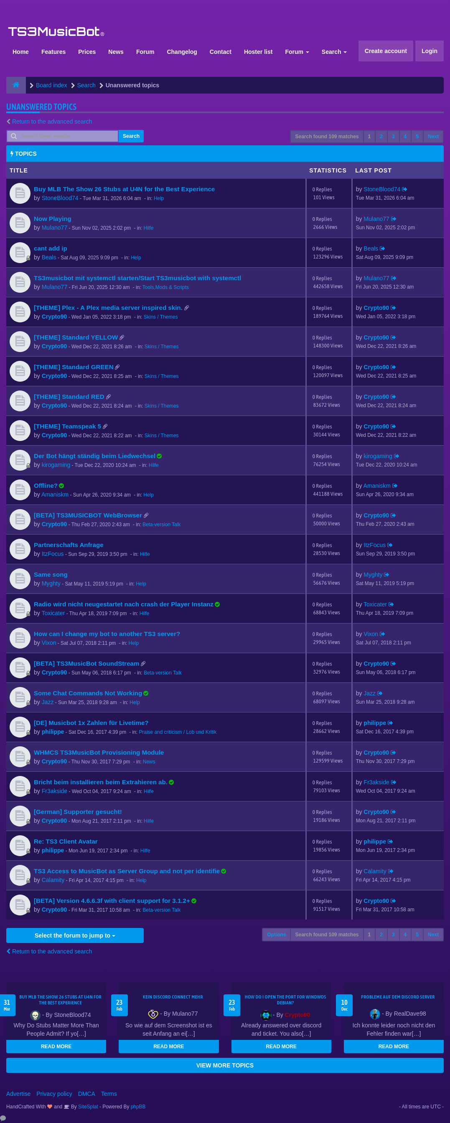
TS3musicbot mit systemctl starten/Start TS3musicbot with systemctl (137, 277)
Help (159, 198)
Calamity (53, 880)
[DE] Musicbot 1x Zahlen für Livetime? (91, 722)
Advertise (18, 1093)
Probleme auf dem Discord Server (398, 997)
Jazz (48, 702)
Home (21, 51)
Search (334, 51)
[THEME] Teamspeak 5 (67, 426)
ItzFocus (53, 553)
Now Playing (52, 218)
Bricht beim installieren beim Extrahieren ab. (101, 782)
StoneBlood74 (60, 198)
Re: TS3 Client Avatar (66, 841)
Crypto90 (54, 316)
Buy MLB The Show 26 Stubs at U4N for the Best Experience (124, 189)
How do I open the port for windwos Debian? (285, 1000)
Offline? (46, 485)
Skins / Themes (161, 317)
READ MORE (56, 1046)
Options (276, 935)
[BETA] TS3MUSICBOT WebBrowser (88, 515)
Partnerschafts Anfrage (69, 544)
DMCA (86, 1093)
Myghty (51, 583)
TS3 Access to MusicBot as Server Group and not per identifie (127, 871)
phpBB (138, 1107)
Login (429, 51)
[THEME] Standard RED (69, 396)
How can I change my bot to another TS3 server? (107, 633)
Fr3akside (54, 791)
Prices (87, 51)
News (116, 51)
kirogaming (56, 464)
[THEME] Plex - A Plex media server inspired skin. (108, 307)
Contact (220, 51)
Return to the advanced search (52, 121)
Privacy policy (54, 1093)
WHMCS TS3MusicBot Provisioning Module (99, 752)
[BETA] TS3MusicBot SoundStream (86, 663)
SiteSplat (87, 1107)
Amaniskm (55, 494)
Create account (386, 51)
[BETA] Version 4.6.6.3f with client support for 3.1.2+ (112, 900)
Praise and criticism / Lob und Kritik (177, 732)
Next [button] (433, 136)
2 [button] (381, 136)
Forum (145, 51)
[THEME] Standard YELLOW (76, 337)
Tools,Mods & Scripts (165, 287)
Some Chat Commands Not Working (88, 693)
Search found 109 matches (326, 136)
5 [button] (417, 136)
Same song (51, 574)
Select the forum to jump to (75, 935)
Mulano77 (55, 227)
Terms (109, 1093)
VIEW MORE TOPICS (225, 1065)
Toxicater (53, 613)
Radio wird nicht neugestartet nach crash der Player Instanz (124, 604)
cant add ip (50, 248)
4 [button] (405, 136)
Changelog (182, 51)
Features (53, 51)
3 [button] (393, 136)
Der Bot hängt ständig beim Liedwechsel (94, 455)
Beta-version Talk (161, 524)
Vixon (49, 642)
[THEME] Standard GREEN (74, 366)
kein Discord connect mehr (173, 997)
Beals (49, 257)
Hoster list (258, 51)
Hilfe (149, 228)
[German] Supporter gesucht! (78, 811)
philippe (53, 731)
